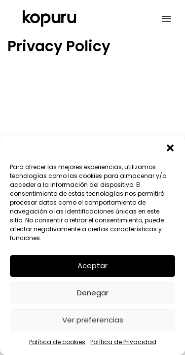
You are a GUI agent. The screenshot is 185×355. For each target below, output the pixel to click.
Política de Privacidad (123, 342)
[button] (170, 148)
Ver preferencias (92, 320)
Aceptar (92, 265)
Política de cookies (57, 342)
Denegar (93, 292)
